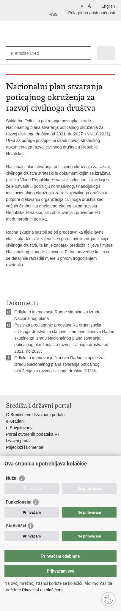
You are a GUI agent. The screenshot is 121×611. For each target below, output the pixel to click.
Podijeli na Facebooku (22, 385)
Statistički (16, 526)
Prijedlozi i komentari (25, 447)
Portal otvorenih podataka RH (33, 434)
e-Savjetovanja (20, 427)
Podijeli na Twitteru (35, 385)
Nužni (12, 478)
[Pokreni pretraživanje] (85, 53)
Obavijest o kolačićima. (43, 589)
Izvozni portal (18, 440)
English (108, 6)
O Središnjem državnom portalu (35, 414)
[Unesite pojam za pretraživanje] (32, 53)
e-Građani (15, 421)
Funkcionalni (19, 502)
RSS (53, 14)
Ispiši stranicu (9, 385)
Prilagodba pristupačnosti (91, 12)
